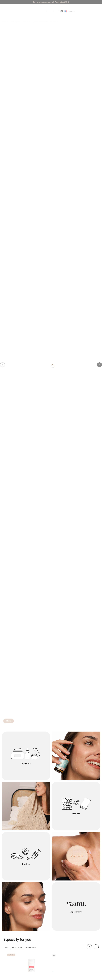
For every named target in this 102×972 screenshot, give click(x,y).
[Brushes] (26, 856)
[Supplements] (76, 906)
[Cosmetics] (26, 756)
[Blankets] (76, 806)
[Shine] (8, 721)
